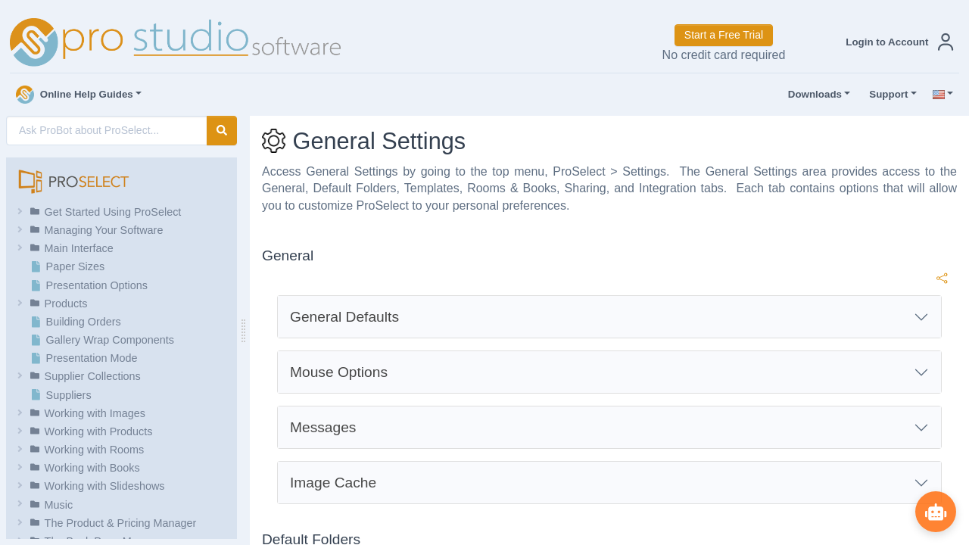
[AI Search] (106, 130)
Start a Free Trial (723, 35)
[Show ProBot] (935, 511)
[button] (896, 42)
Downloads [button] (811, 95)
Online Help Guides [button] (74, 95)
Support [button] (885, 95)
